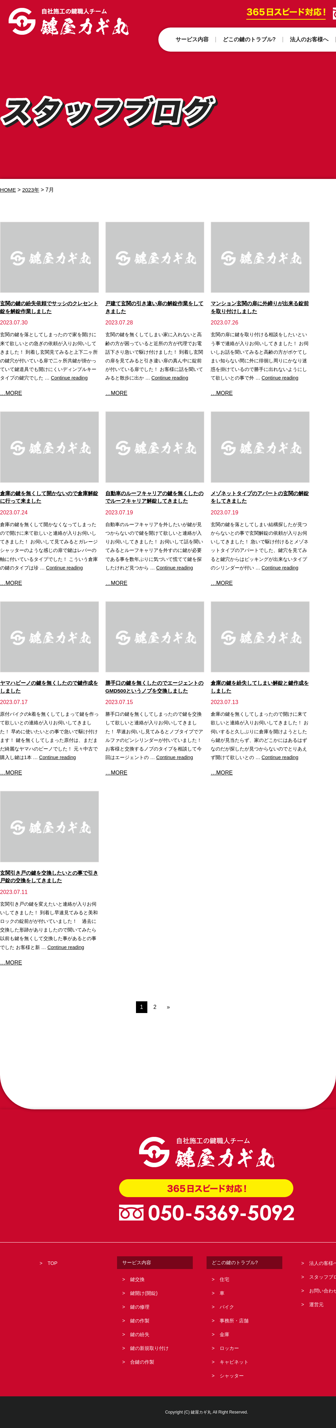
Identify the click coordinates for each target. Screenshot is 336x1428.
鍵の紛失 (139, 1334)
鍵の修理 (139, 1307)
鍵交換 (137, 1279)
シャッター (232, 1375)
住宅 (224, 1279)
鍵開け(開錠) (143, 1293)
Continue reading (69, 378)
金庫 (224, 1334)
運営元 (316, 1304)
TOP (52, 1263)
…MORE (11, 393)
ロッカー (229, 1348)
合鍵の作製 (142, 1362)
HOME (8, 190)
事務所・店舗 (234, 1320)
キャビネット (234, 1362)
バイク (227, 1307)
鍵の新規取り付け (149, 1348)
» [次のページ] (168, 1007)
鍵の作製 (139, 1320)
